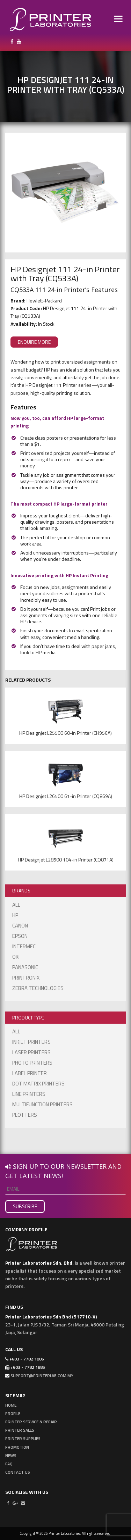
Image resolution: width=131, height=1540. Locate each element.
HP (15, 915)
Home (10, 1405)
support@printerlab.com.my (41, 1375)
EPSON (20, 936)
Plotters (24, 1115)
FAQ (9, 1463)
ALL (16, 905)
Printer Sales (19, 1430)
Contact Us (17, 1472)
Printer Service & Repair (31, 1421)
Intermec (24, 946)
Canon (20, 926)
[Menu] (118, 18)
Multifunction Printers (42, 1104)
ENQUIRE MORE (34, 342)
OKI (16, 957)
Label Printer (29, 1073)
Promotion (17, 1447)
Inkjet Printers (31, 1042)
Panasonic (25, 967)
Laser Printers (31, 1052)
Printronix (25, 978)
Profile (12, 1413)
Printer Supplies (23, 1438)
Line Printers (28, 1094)
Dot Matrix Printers (38, 1084)
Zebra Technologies (38, 988)
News (10, 1455)
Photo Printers (32, 1063)
